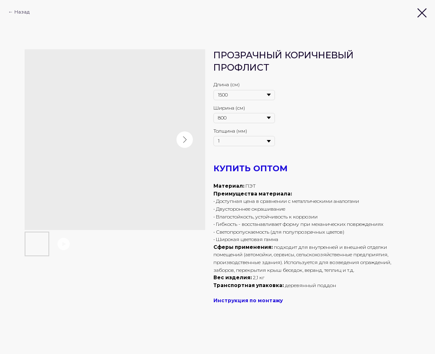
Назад (22, 12)
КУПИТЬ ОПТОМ (250, 168)
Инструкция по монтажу (248, 300)
